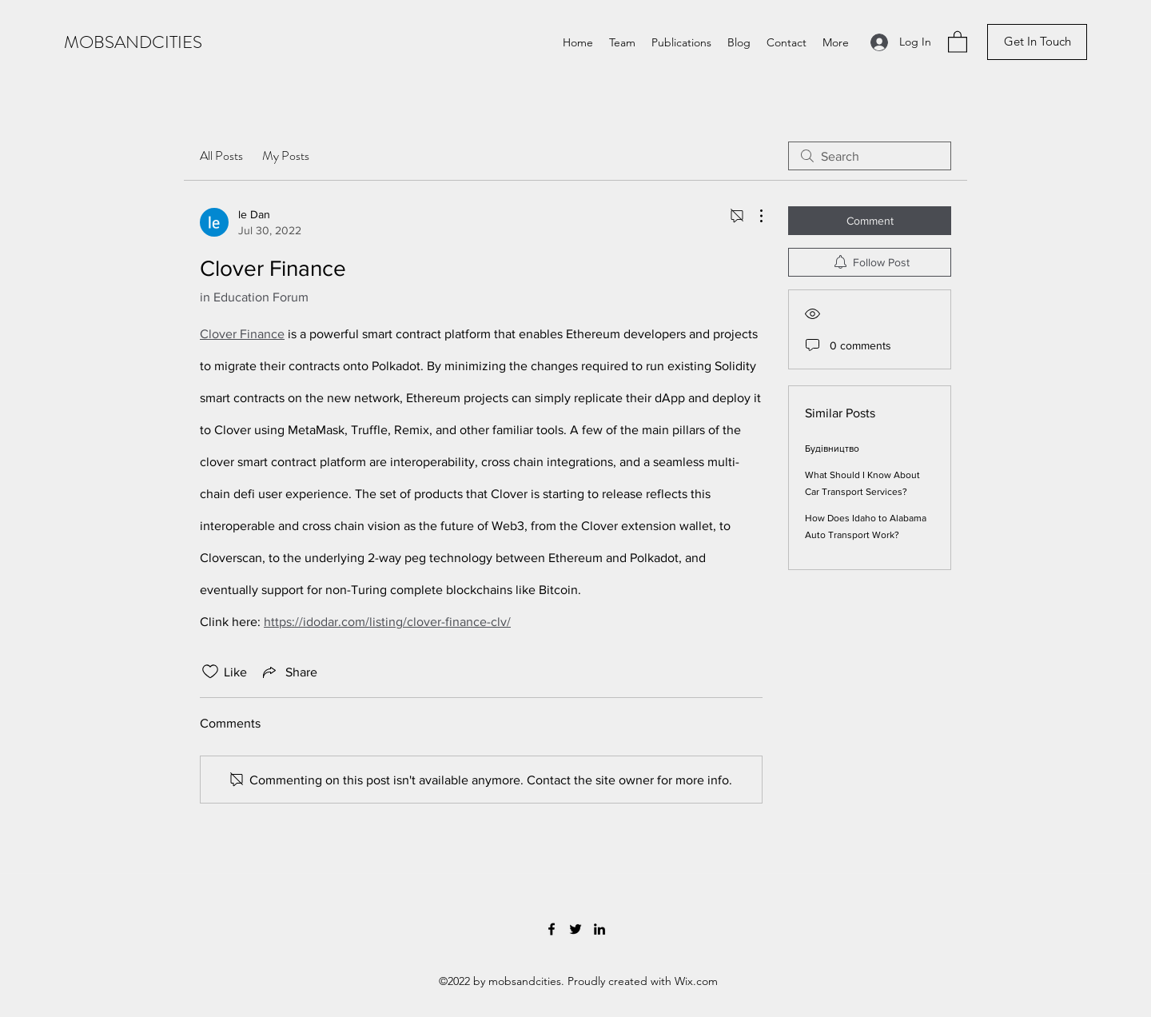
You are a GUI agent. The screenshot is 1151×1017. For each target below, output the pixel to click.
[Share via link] (288, 671)
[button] (957, 41)
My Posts (285, 155)
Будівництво (832, 448)
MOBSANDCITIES (133, 42)
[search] (869, 156)
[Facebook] (552, 929)
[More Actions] (753, 215)
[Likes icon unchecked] (210, 671)
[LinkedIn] (599, 929)
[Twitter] (575, 929)
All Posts (221, 155)
